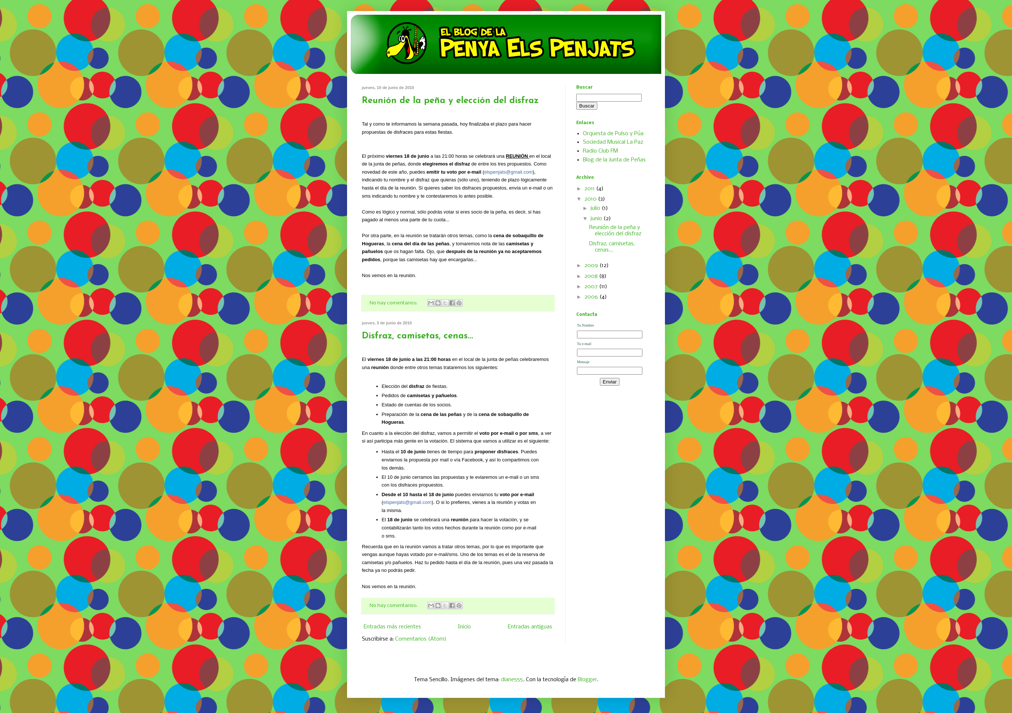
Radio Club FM (600, 151)
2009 (592, 266)
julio (596, 208)
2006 (592, 297)
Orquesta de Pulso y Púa (613, 134)
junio (597, 219)
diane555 (512, 680)
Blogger (587, 680)
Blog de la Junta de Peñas (614, 160)
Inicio (464, 627)
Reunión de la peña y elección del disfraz (450, 100)
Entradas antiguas (530, 627)
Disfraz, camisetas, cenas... (417, 336)
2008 (591, 276)
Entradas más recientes (392, 627)
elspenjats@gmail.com (508, 172)
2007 (591, 287)
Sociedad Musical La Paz (613, 142)
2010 (591, 199)
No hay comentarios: (394, 303)
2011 (590, 189)
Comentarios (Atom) (420, 639)
